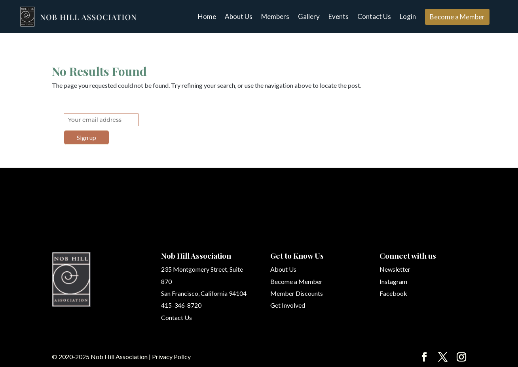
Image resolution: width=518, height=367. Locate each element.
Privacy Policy (171, 356)
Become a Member (457, 17)
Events (338, 16)
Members (275, 16)
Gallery (309, 16)
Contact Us (374, 16)
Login (408, 16)
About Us (238, 16)
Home (207, 16)
